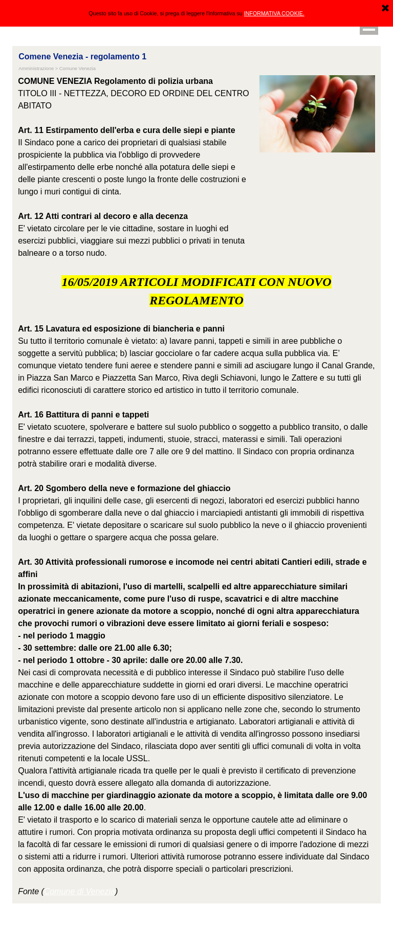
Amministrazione (36, 68)
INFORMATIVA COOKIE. (274, 13)
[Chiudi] (385, 9)
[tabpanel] (136, 167)
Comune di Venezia (79, 891)
